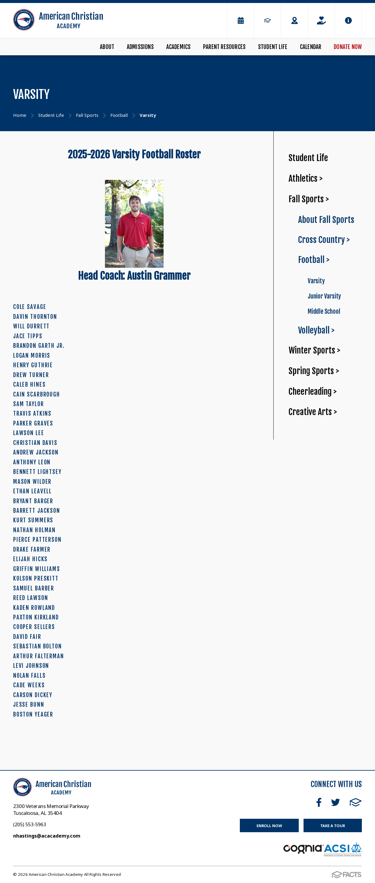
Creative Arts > (313, 412)
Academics (178, 46)
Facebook (319, 802)
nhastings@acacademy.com (46, 836)
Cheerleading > (313, 391)
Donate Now (348, 46)
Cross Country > (324, 240)
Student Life (272, 46)
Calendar (310, 46)
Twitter (335, 802)
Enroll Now (269, 825)
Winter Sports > (314, 350)
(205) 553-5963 (29, 824)
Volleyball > (316, 330)
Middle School (324, 311)
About (107, 46)
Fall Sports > (309, 199)
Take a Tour (332, 825)
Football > (314, 260)
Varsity (316, 281)
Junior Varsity (324, 296)
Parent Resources (224, 46)
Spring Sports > (314, 371)
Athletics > (306, 178)
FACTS (356, 802)
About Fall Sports (326, 220)
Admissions (140, 46)
